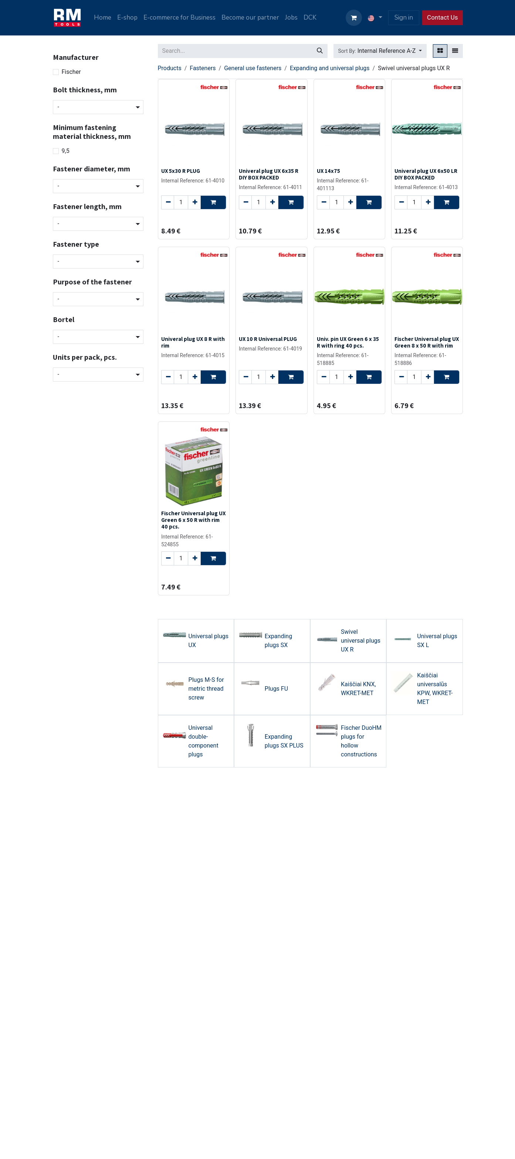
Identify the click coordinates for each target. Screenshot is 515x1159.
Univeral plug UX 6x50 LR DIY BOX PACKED (425, 174)
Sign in (403, 17)
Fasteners (203, 68)
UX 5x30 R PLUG (180, 170)
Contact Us (442, 17)
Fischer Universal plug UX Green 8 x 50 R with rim (426, 342)
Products (170, 68)
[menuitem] (102, 17)
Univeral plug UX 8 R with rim (193, 342)
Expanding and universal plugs (330, 68)
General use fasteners (252, 68)
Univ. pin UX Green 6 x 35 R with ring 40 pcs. (347, 342)
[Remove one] (167, 202)
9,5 (66, 150)
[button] (380, 51)
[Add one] (193, 202)
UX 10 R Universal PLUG (268, 338)
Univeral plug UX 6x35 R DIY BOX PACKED (268, 174)
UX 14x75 (328, 170)
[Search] (320, 51)
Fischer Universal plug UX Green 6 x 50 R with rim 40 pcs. (193, 519)
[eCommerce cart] (354, 18)
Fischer (71, 71)
